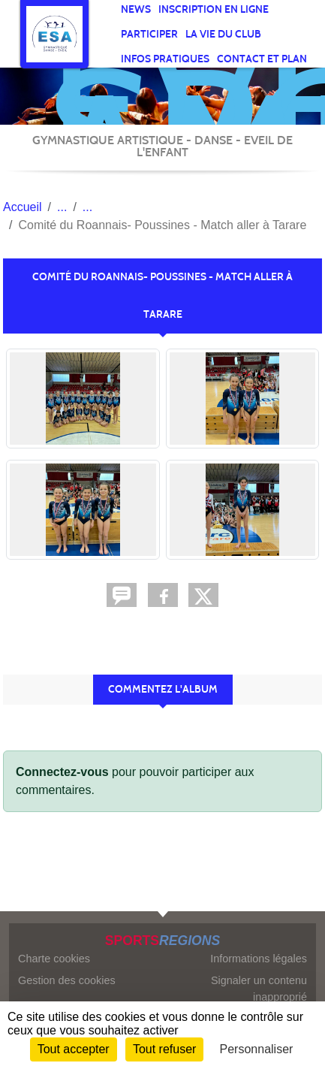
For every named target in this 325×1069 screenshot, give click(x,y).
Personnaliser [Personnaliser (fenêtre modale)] (256, 1049)
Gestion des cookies (67, 980)
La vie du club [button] (223, 34)
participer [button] (149, 34)
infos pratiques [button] (165, 59)
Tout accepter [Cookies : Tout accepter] (74, 1049)
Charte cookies (54, 959)
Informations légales (258, 959)
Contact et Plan (262, 59)
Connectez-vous (62, 772)
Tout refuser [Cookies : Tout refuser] (164, 1049)
